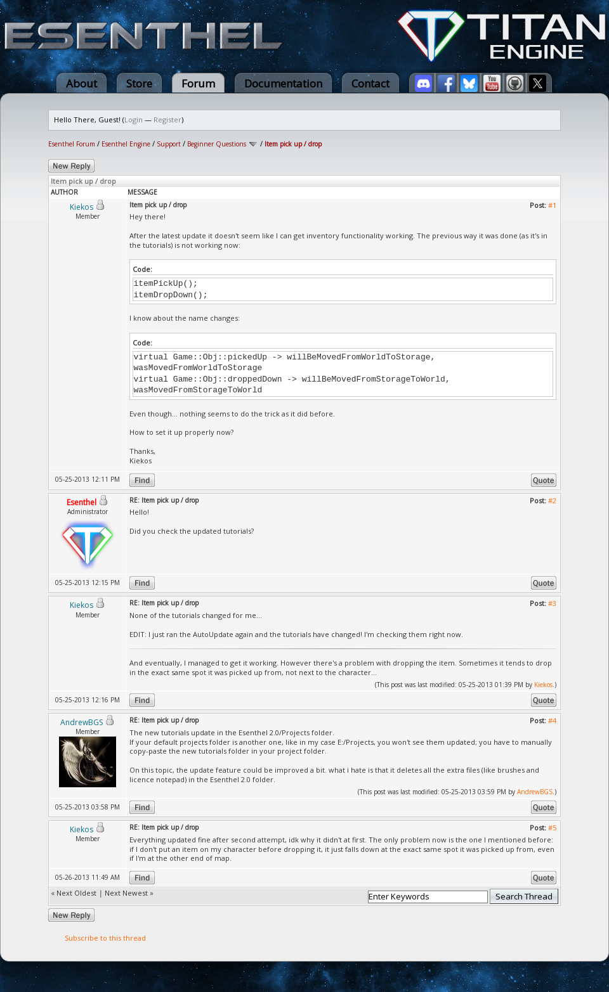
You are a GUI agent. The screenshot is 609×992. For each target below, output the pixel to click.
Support (169, 143)
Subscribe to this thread (105, 938)
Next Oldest (76, 893)
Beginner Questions (216, 143)
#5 (552, 827)
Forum (198, 83)
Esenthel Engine (126, 143)
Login (133, 119)
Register (167, 119)
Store (139, 83)
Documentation (283, 83)
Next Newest (126, 893)
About (81, 83)
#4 (552, 720)
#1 (552, 205)
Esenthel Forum (71, 143)
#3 (552, 603)
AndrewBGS (535, 791)
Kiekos (543, 684)
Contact (370, 83)
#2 (552, 500)
